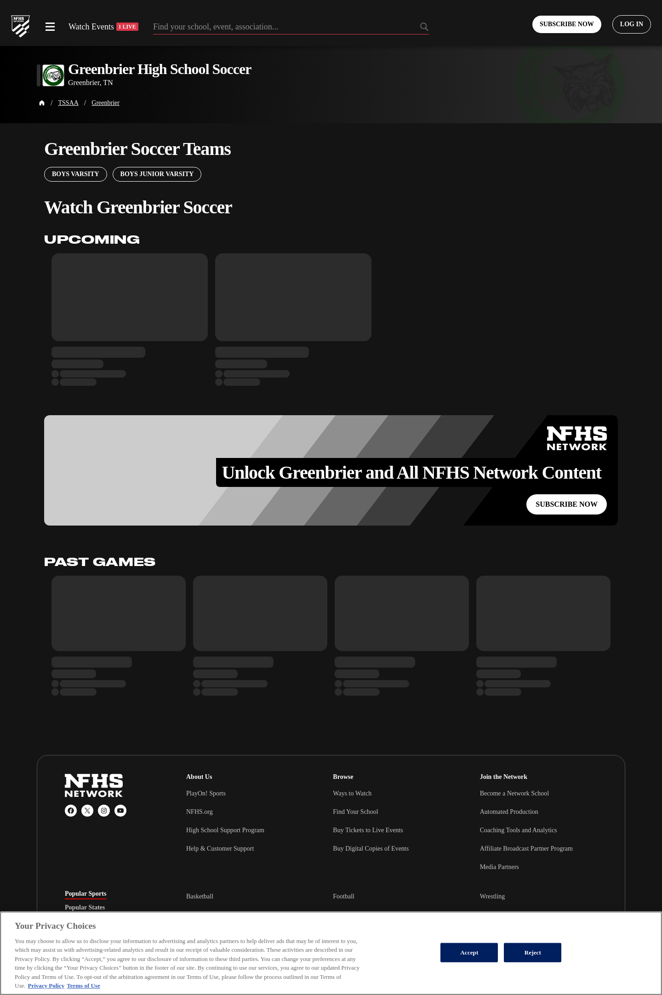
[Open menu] (50, 26)
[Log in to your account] (631, 24)
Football (343, 896)
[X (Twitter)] (87, 811)
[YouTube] (120, 811)
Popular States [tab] (85, 907)
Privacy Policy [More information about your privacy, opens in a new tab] (46, 985)
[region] (331, 953)
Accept (469, 952)
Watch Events (103, 26)
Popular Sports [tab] (85, 894)
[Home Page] (42, 103)
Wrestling (492, 896)
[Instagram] (104, 811)
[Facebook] (71, 811)
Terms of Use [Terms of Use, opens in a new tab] (83, 985)
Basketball (199, 896)
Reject (533, 952)
